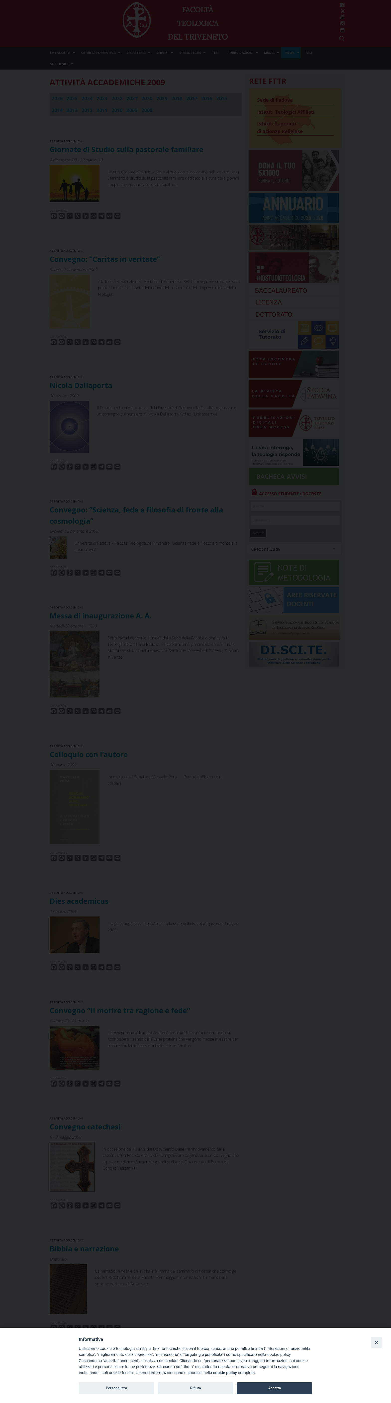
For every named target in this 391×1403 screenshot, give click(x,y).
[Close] (376, 1342)
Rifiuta (195, 1388)
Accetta (274, 1388)
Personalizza (116, 1388)
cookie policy (225, 1372)
